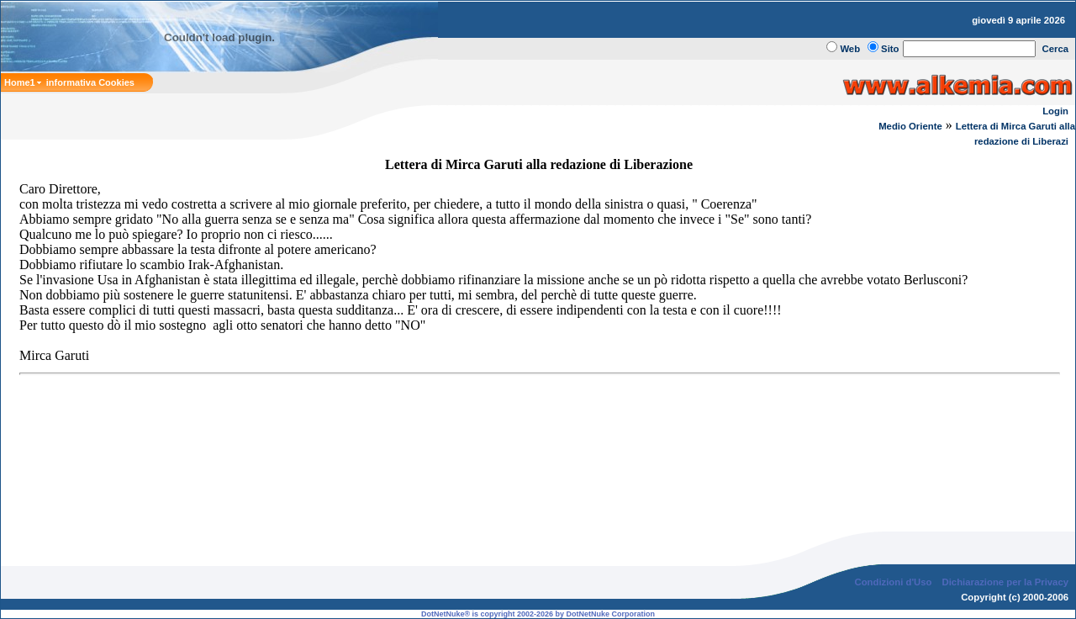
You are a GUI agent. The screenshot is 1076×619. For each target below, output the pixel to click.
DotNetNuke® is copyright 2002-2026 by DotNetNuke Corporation (538, 600)
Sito (890, 49)
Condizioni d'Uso (892, 568)
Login (1055, 111)
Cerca (1055, 49)
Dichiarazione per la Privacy (1005, 568)
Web (850, 49)
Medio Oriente (910, 126)
